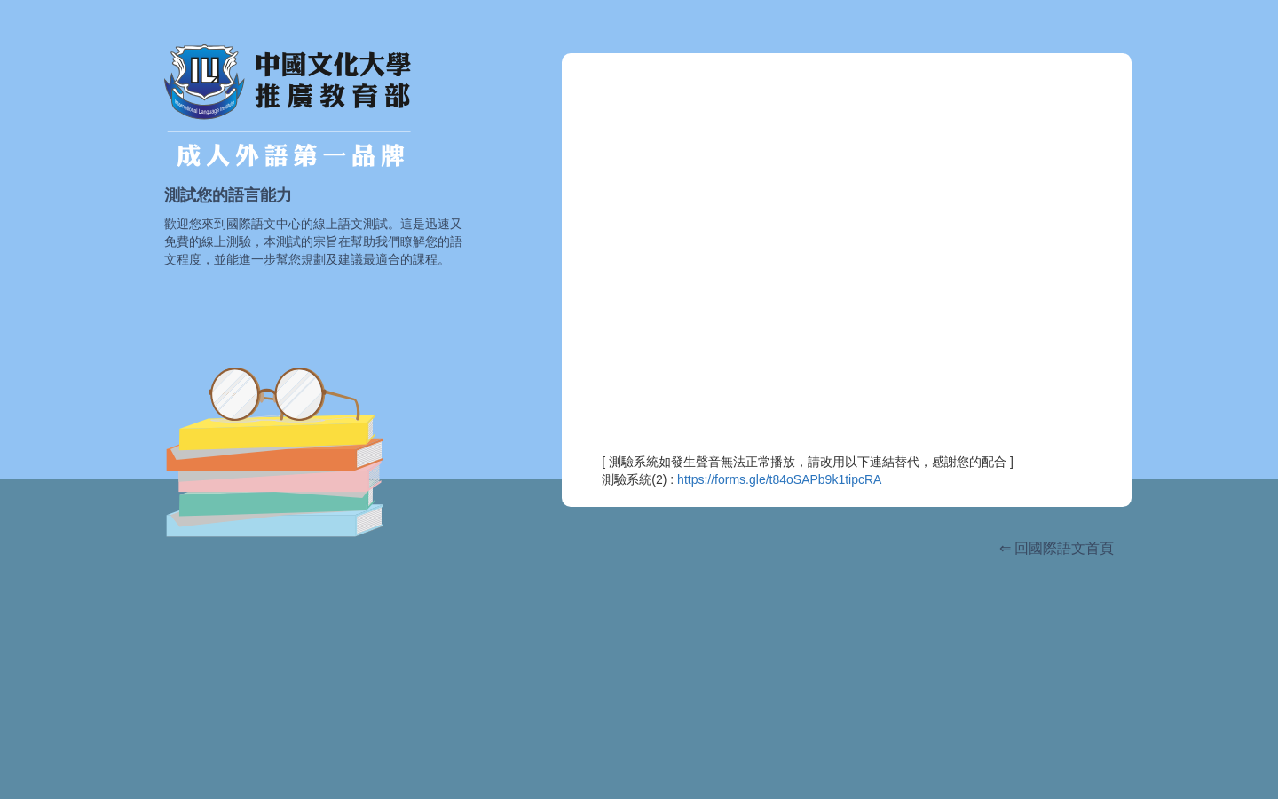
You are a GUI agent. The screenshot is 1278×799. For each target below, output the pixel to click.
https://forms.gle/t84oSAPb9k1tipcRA (779, 479)
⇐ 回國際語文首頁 (1056, 548)
